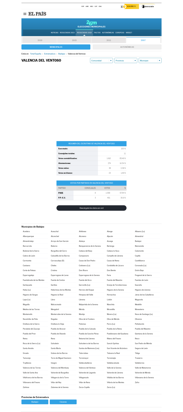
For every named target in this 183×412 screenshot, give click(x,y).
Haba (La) (27, 290)
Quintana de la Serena (144, 334)
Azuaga (110, 242)
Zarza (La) (111, 388)
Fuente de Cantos (58, 280)
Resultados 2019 (84, 33)
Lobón (109, 300)
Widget (129, 33)
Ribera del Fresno (114, 339)
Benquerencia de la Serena (90, 246)
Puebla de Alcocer (58, 329)
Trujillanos (27, 363)
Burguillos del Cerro (59, 251)
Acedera (26, 232)
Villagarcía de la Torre (60, 378)
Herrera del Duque (86, 290)
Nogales (54, 319)
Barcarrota (27, 246)
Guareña (138, 285)
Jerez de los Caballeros (144, 295)
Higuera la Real (57, 295)
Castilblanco (140, 261)
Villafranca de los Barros (33, 378)
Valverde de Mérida (142, 373)
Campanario (84, 256)
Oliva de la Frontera (87, 319)
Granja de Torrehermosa (117, 285)
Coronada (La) (140, 266)
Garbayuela (27, 285)
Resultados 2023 (67, 33)
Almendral (139, 237)
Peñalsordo (139, 324)
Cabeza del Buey (85, 251)
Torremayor (83, 358)
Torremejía (111, 358)
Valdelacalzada (113, 363)
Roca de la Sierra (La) (31, 344)
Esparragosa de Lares (59, 276)
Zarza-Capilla (84, 388)
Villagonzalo (84, 378)
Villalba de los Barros (115, 378)
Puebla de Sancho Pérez (89, 334)
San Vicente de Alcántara (117, 349)
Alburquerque (28, 237)
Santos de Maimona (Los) (89, 349)
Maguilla (26, 305)
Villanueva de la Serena (144, 378)
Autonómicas (127, 47)
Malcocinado (56, 305)
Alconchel (55, 237)
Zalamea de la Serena (59, 388)
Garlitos (54, 285)
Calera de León (29, 256)
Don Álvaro (83, 271)
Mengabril (55, 310)
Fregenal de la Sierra (143, 276)
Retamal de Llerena (87, 339)
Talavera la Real (113, 354)
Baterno (54, 246)
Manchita (110, 305)
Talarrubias (83, 354)
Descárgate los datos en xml (92, 208)
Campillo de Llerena (115, 256)
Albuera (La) (140, 232)
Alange (110, 232)
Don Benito (111, 271)
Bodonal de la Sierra (31, 251)
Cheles (53, 266)
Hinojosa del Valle (86, 295)
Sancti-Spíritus (113, 344)
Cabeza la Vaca (113, 251)
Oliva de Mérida (113, 319)
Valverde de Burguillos (60, 373)
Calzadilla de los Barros (60, 256)
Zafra (137, 383)
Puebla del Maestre (142, 329)
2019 (40, 41)
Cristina (54, 271)
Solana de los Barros (59, 354)
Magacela (139, 300)
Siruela (26, 354)
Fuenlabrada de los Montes (33, 280)
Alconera (82, 237)
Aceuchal (54, 232)
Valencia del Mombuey (60, 368)
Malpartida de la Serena (88, 305)
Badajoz (138, 242)
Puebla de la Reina (114, 329)
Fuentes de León (141, 280)
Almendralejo (28, 242)
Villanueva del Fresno (31, 383)
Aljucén (110, 237)
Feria (109, 276)
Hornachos (111, 295)
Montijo (82, 315)
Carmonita (27, 261)
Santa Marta (56, 349)
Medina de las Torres (31, 310)
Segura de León (141, 349)
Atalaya (82, 242)
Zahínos (26, 388)
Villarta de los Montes (115, 383)
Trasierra (138, 358)
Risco (137, 339)
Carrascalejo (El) (57, 261)
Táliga (137, 354)
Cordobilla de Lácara (115, 266)
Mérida (81, 310)
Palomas (82, 324)
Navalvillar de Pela (30, 319)
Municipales (56, 47)
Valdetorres (139, 363)
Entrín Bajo (139, 271)
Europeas (120, 33)
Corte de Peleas (29, 271)
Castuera (26, 266)
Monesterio (139, 310)
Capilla (137, 256)
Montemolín (27, 315)
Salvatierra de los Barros (89, 344)
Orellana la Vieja (57, 324)
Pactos (97, 33)
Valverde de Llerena (115, 373)
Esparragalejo (28, 276)
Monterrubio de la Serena (61, 315)
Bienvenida (139, 246)
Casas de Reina (113, 261)
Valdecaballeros (85, 363)
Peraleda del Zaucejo (31, 329)
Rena (53, 339)
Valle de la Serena (114, 368)
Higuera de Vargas (30, 295)
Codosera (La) (84, 266)
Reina (25, 339)
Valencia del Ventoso (87, 368)
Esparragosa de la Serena (89, 276)
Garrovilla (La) (84, 285)
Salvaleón (55, 344)
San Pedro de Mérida (143, 344)
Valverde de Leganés (87, 373)
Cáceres (63, 402)
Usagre (54, 363)
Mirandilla (111, 310)
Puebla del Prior (29, 334)
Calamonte (139, 251)
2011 (109, 41)
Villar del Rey (56, 383)
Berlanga (110, 246)
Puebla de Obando (58, 334)
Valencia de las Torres (32, 368)
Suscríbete (132, 7)
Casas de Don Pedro (87, 261)
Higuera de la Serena (115, 290)
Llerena (82, 300)
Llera (53, 300)
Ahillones (82, 232)
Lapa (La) (26, 300)
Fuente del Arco (85, 280)
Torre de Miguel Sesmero (61, 358)
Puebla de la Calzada (87, 329)
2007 (143, 41)
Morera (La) (111, 315)
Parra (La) (111, 324)
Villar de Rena (84, 383)
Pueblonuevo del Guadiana (117, 334)
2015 (74, 41)
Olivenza (138, 319)
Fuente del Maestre (114, 280)
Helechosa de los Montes (61, 290)
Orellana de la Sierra (31, 324)
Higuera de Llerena (142, 290)
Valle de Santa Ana (30, 373)
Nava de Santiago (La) (144, 315)
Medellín (138, 305)
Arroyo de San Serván (59, 242)
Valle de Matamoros (143, 368)
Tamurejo (27, 358)
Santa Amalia (28, 349)
